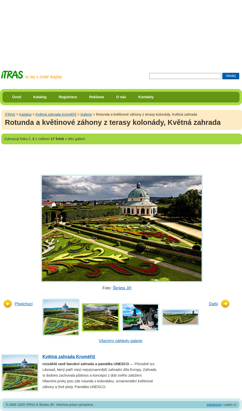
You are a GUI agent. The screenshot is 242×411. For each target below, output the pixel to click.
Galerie (86, 114)
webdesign (214, 405)
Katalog (40, 97)
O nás (121, 97)
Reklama (96, 97)
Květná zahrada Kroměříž (56, 114)
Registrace (68, 97)
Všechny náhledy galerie (120, 341)
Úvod (16, 97)
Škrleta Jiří (122, 288)
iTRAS (10, 114)
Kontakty (146, 97)
